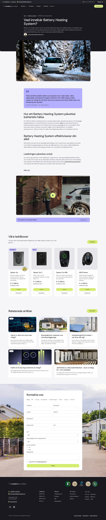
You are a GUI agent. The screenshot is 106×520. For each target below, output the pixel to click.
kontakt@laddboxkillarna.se (25, 1)
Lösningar (32, 6)
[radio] (53, 447)
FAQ (92, 499)
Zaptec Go (42, 494)
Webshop (46, 6)
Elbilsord (92, 497)
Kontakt (87, 499)
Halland (72, 498)
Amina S (41, 501)
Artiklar (87, 497)
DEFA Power (42, 498)
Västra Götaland (74, 496)
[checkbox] (53, 449)
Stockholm (73, 494)
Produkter (24, 6)
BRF (55, 498)
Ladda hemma (58, 494)
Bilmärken (93, 494)
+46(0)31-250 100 (15, 491)
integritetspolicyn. (41, 462)
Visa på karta (13, 501)
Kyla (61, 123)
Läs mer (18, 289)
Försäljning (6, 1)
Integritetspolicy (93, 515)
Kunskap (39, 6)
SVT (28, 170)
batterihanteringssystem (73, 162)
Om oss (52, 6)
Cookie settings (77, 515)
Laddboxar (92, 242)
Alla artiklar (92, 311)
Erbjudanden (18, 293)
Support (14, 1)
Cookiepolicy (86, 515)
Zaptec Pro (42, 496)
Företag (56, 496)
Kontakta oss (99, 6)
